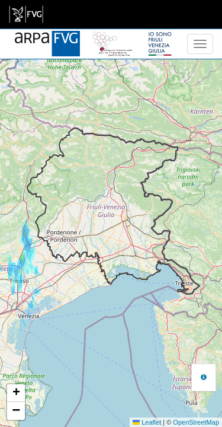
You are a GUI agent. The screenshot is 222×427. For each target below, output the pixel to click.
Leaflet (147, 422)
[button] (16, 393)
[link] (26, 14)
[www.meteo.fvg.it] (47, 37)
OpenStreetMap (196, 422)
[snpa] (112, 37)
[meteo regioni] (3, 44)
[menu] (200, 44)
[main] (26, 14)
